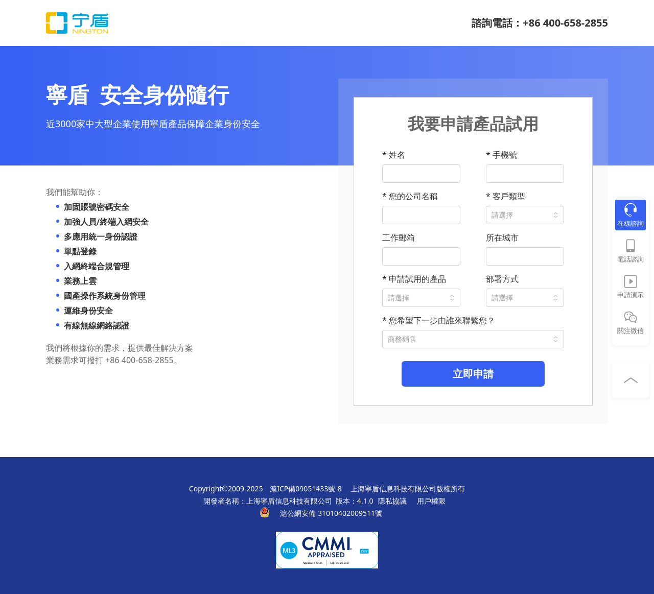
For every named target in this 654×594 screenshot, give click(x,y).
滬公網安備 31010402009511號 (332, 513)
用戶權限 (431, 501)
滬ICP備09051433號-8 (306, 488)
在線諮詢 (630, 223)
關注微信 (630, 330)
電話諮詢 (630, 259)
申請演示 (630, 294)
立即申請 (473, 374)
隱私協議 (392, 501)
